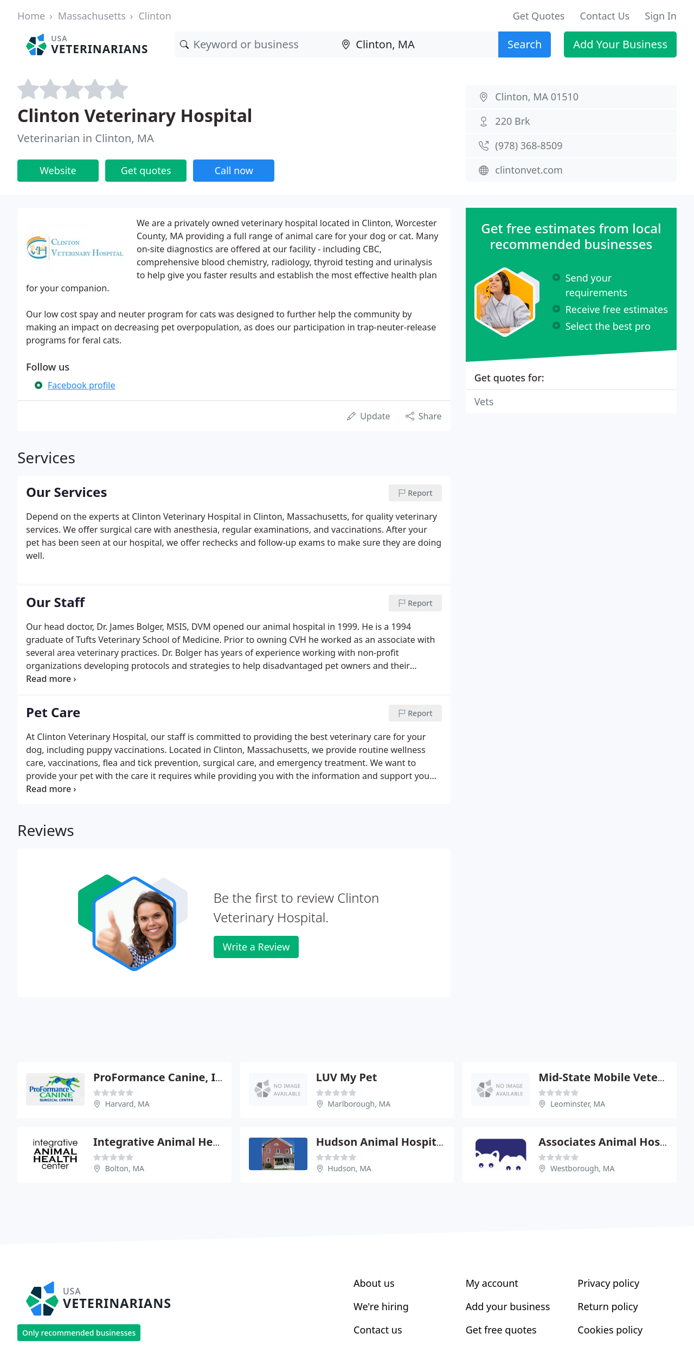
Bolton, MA (124, 1168)
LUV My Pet (346, 1077)
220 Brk (512, 120)
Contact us (378, 1329)
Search (524, 44)
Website (58, 170)
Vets (484, 401)
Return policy (607, 1306)
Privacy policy (608, 1283)
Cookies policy (609, 1329)
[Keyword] (256, 44)
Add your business (508, 1306)
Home (31, 15)
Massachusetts (92, 15)
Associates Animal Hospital (611, 1141)
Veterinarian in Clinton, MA (85, 138)
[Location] (417, 44)
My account (492, 1283)
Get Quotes (539, 15)
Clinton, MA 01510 (537, 96)
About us (374, 1283)
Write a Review (256, 946)
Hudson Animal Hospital (381, 1141)
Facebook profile (81, 385)
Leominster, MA (577, 1104)
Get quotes (146, 170)
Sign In (661, 15)
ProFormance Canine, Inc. (162, 1077)
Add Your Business (620, 44)
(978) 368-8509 (528, 145)
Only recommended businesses (79, 1333)
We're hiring (381, 1306)
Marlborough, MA (358, 1104)
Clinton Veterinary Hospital (134, 115)
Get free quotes (501, 1329)
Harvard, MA (127, 1104)
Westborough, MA (582, 1168)
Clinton (154, 15)
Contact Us (605, 15)
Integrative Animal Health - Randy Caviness (210, 1141)
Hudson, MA (349, 1168)
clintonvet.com (529, 169)
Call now (234, 170)
